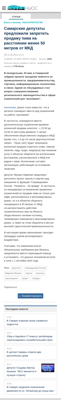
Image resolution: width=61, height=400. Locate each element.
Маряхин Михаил (13, 273)
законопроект (11, 278)
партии (28, 273)
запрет (25, 278)
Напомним (10, 107)
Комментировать (30, 296)
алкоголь (40, 273)
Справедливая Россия (35, 268)
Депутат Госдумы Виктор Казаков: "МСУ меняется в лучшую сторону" (21, 371)
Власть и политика (12, 22)
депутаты (16, 268)
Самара (36, 278)
